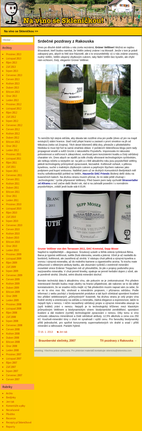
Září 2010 (11, 217)
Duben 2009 (12, 287)
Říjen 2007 (11, 362)
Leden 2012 (12, 150)
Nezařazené (12, 410)
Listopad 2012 (13, 108)
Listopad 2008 (13, 308)
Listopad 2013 (13, 58)
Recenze (11, 418)
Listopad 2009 (13, 258)
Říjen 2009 (11, 262)
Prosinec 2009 (13, 254)
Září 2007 (11, 367)
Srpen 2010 (12, 221)
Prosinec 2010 (13, 204)
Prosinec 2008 (13, 304)
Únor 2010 (11, 246)
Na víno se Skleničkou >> (21, 31)
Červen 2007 (12, 379)
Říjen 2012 (11, 112)
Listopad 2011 (13, 158)
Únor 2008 (11, 346)
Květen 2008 (12, 333)
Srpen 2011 (12, 171)
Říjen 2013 (11, 62)
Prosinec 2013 (13, 54)
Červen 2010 (12, 229)
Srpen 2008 (12, 321)
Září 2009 (11, 267)
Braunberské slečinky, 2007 (55, 340)
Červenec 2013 (14, 75)
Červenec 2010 (14, 225)
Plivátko (10, 414)
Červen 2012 (12, 129)
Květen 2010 (12, 233)
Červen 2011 (12, 179)
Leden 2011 (12, 200)
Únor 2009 (11, 296)
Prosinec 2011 (13, 154)
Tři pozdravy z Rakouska (118, 340)
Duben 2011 (12, 187)
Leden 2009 (12, 300)
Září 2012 (11, 116)
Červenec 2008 (14, 325)
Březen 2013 (13, 91)
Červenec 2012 (14, 125)
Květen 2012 (12, 133)
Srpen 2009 (12, 271)
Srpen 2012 (12, 121)
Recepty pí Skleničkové (19, 422)
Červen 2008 (12, 329)
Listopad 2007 (13, 358)
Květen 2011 (12, 183)
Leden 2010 (12, 250)
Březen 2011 (13, 192)
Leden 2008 (12, 350)
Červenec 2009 (14, 275)
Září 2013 (11, 66)
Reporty (10, 426)
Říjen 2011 (11, 162)
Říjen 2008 (11, 312)
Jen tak (63, 331)
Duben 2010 (12, 237)
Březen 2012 (13, 141)
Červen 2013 (12, 79)
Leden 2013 (12, 100)
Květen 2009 (12, 283)
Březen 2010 (13, 242)
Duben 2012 (12, 137)
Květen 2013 (12, 83)
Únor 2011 (11, 196)
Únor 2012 (11, 146)
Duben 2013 (12, 87)
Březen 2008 (13, 342)
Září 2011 (11, 166)
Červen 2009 (12, 279)
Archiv (9, 393)
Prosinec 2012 (13, 104)
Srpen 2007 (12, 371)
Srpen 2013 (12, 71)
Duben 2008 (12, 337)
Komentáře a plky (15, 405)
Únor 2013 (11, 96)
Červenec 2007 (14, 375)
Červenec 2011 (14, 175)
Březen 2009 (13, 292)
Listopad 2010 (13, 208)
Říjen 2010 (11, 212)
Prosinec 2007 (13, 354)
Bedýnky (11, 397)
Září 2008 (11, 317)
